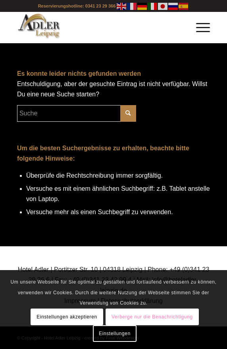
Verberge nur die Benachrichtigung (152, 317)
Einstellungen (115, 333)
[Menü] (199, 27)
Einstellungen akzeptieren (67, 317)
